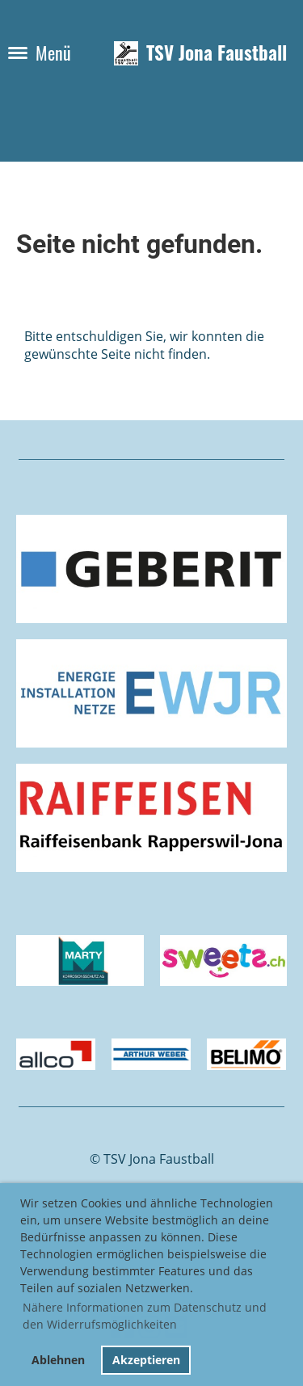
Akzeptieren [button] (146, 1359)
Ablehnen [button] (58, 1359)
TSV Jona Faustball (216, 53)
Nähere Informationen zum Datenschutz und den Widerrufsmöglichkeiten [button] (145, 1316)
